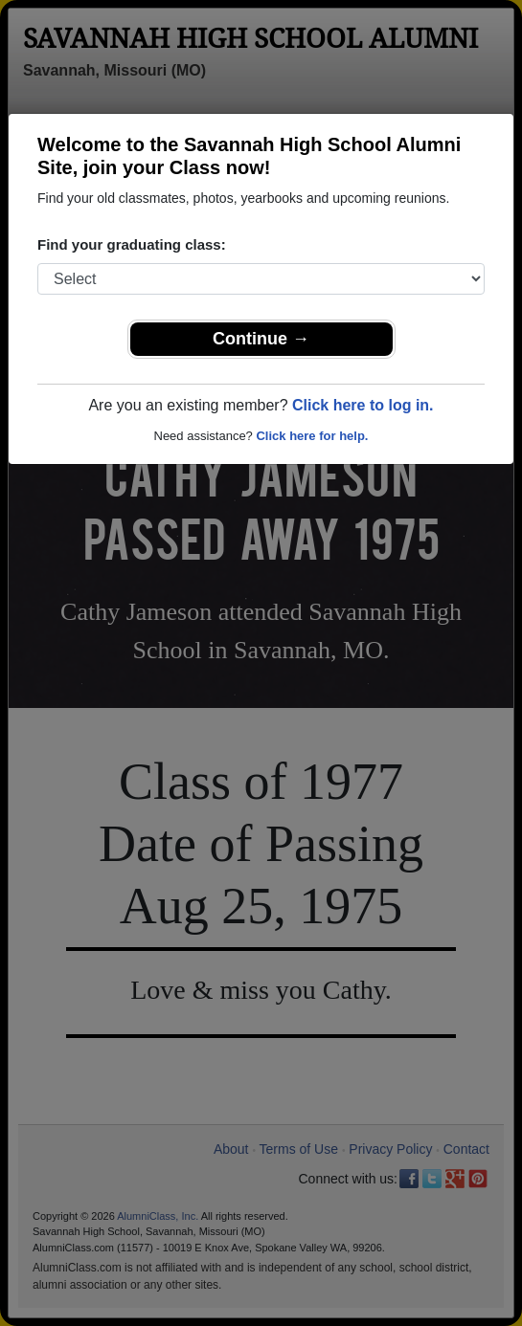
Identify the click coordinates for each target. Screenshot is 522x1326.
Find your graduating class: (131, 244)
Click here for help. (312, 436)
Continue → (261, 338)
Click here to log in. (363, 405)
